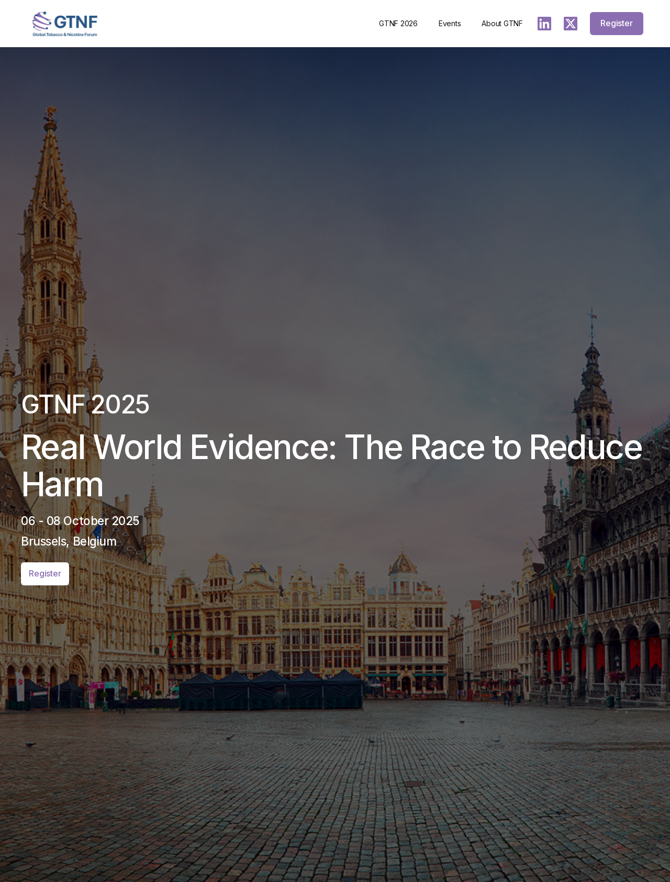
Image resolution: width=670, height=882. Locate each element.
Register (616, 23)
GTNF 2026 (398, 23)
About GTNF (502, 23)
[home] (65, 23)
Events (450, 23)
